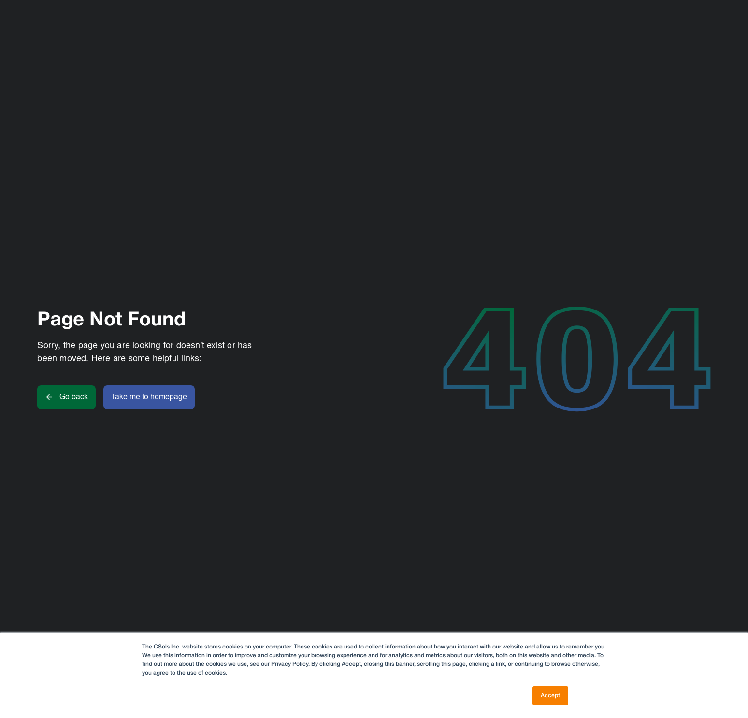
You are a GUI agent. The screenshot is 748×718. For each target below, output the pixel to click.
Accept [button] (550, 695)
